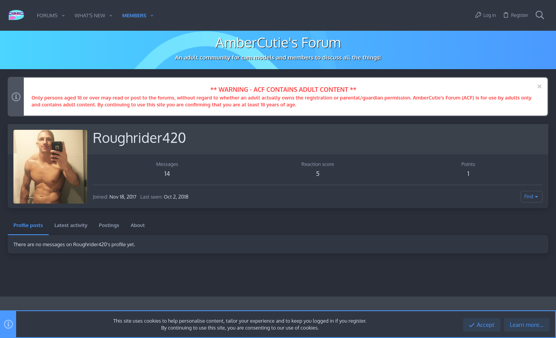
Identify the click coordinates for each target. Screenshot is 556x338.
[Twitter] (544, 309)
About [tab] (137, 225)
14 (167, 173)
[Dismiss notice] (538, 87)
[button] (63, 15)
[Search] (539, 15)
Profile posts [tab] (28, 225)
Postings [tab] (109, 225)
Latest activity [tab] (70, 225)
